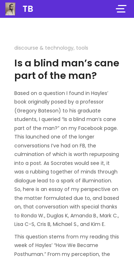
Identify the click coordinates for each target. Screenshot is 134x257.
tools (82, 47)
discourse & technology (44, 47)
